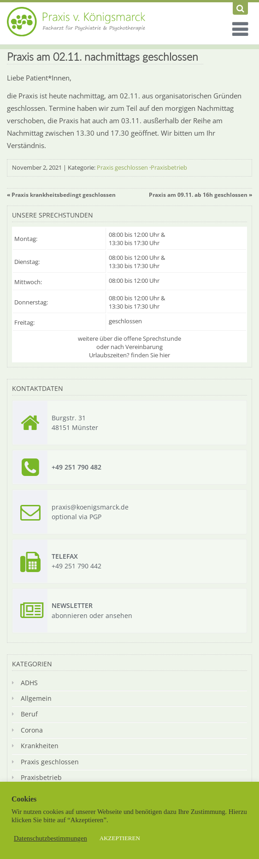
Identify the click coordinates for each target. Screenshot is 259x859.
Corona (32, 730)
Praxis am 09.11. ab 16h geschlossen (198, 195)
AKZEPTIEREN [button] (120, 838)
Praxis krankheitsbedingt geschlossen (64, 195)
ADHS (29, 682)
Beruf (29, 714)
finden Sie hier (150, 355)
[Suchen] (240, 8)
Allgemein (36, 698)
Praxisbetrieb (169, 167)
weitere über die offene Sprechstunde (129, 338)
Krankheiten (40, 745)
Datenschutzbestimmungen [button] (50, 838)
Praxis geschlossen (122, 167)
